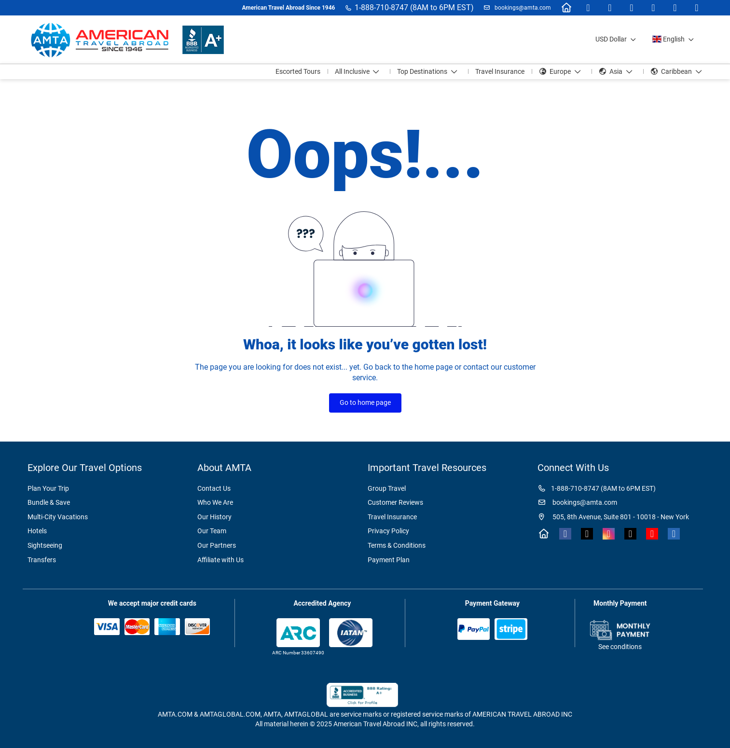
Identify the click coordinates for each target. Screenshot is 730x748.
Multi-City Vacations (58, 517)
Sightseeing (45, 545)
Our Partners (216, 545)
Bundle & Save (49, 502)
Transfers (42, 560)
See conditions (620, 647)
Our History (214, 517)
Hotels (37, 531)
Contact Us (214, 488)
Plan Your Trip (48, 488)
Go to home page (365, 402)
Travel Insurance (392, 517)
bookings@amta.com (522, 7)
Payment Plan (389, 560)
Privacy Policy (388, 531)
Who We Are (215, 502)
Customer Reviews (395, 502)
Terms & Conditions (397, 545)
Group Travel (387, 488)
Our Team (211, 531)
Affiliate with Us (220, 560)
